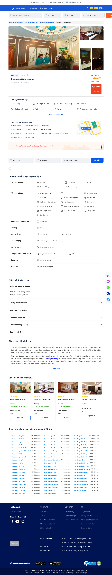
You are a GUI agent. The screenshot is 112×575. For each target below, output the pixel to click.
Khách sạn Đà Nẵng (50, 439)
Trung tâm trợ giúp (37, 2)
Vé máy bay (34, 8)
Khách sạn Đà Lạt (79, 436)
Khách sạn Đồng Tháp (19, 484)
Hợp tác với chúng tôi (55, 2)
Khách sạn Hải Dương (18, 493)
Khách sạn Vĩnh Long (18, 490)
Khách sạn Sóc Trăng (18, 487)
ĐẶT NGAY (20, 418)
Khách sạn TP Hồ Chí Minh (20, 448)
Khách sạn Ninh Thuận (81, 448)
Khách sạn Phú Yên (50, 445)
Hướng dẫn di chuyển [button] (56, 303)
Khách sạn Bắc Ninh (80, 490)
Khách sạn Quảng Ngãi (19, 457)
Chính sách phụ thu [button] (56, 317)
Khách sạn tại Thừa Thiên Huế (21, 451)
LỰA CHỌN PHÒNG (96, 89)
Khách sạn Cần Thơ (80, 442)
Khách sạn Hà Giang (50, 451)
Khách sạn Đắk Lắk (50, 478)
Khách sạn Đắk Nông (80, 478)
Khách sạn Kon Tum (18, 475)
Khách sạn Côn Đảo (80, 439)
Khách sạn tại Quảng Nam (52, 460)
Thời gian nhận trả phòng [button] (56, 286)
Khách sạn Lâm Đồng (18, 481)
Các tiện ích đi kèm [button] (56, 332)
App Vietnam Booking (73, 2)
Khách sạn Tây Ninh (50, 457)
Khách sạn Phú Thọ (50, 466)
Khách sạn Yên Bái (50, 463)
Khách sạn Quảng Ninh (81, 457)
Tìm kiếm (97, 160)
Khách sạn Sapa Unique (19, 347)
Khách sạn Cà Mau (50, 454)
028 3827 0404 (95, 8)
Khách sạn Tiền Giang (51, 487)
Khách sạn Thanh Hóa (81, 463)
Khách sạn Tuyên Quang (82, 469)
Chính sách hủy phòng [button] (56, 325)
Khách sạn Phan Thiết (81, 451)
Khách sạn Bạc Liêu (80, 481)
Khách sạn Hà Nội (17, 445)
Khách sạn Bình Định (18, 469)
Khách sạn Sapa (17, 442)
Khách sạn (43, 8)
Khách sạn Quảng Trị (50, 469)
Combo (51, 8)
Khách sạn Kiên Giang (81, 484)
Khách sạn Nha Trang (51, 442)
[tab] (56, 286)
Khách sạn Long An (18, 460)
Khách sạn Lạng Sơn (50, 475)
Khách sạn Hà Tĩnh (18, 466)
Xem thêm (56, 368)
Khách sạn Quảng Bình (81, 466)
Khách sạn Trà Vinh (80, 487)
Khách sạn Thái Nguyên (81, 472)
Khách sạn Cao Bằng (18, 472)
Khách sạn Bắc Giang (18, 478)
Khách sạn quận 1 (49, 436)
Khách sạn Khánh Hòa (51, 481)
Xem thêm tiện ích (56, 115)
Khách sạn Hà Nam (50, 493)
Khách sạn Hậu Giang (51, 484)
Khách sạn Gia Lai (80, 475)
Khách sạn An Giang (80, 454)
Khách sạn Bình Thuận (51, 448)
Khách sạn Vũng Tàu (18, 436)
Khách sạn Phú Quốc (18, 439)
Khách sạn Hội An (79, 460)
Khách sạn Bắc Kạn (50, 472)
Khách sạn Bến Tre (18, 463)
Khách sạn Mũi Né (49, 490)
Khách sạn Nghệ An (18, 454)
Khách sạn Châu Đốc (80, 445)
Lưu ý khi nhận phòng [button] (56, 310)
